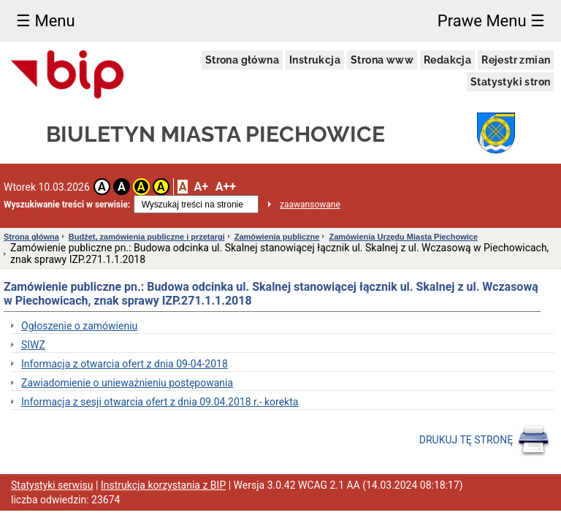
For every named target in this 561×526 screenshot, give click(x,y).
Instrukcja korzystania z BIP (163, 485)
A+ (200, 187)
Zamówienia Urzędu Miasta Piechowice (403, 236)
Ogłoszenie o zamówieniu (79, 326)
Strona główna (242, 60)
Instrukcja (314, 60)
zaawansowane (310, 204)
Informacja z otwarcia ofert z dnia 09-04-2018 (124, 364)
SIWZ (33, 345)
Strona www (382, 60)
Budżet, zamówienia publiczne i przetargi (147, 236)
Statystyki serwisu (52, 485)
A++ (225, 187)
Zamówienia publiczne (277, 236)
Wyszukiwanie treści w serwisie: (67, 204)
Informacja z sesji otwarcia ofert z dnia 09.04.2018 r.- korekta (159, 402)
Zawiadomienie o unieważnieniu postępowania (127, 383)
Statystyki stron (510, 82)
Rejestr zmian (515, 60)
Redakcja (447, 60)
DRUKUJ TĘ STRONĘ (484, 440)
